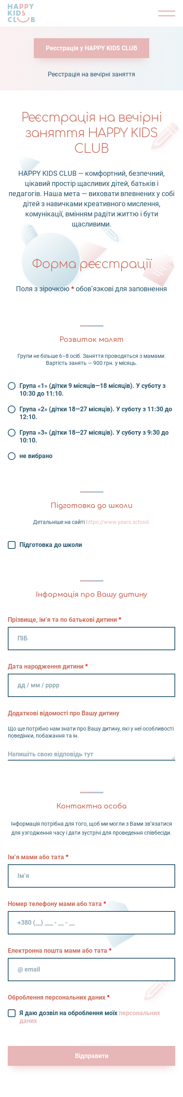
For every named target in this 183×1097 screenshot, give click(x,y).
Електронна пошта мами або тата (60, 950)
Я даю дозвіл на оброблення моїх (89, 1016)
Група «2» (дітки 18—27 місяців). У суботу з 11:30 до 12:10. (95, 413)
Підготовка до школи (50, 544)
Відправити (91, 1056)
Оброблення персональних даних (59, 997)
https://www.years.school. (118, 522)
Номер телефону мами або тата (57, 904)
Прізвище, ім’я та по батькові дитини (64, 619)
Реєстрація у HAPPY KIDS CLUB (91, 48)
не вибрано (35, 456)
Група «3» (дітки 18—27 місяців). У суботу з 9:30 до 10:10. (94, 436)
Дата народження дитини (48, 666)
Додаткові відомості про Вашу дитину (63, 713)
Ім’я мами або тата (38, 857)
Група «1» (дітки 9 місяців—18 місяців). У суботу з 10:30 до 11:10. (92, 389)
